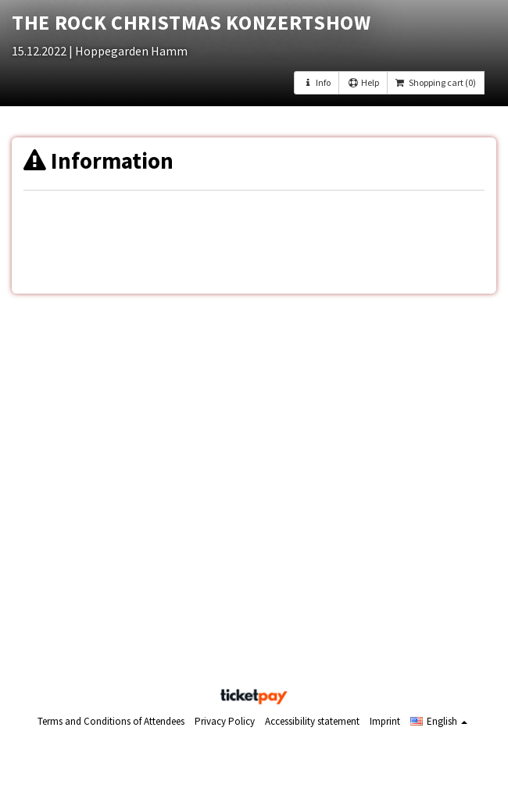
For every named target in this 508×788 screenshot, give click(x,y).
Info (316, 82)
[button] (438, 721)
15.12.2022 (40, 51)
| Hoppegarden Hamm (128, 51)
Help (362, 82)
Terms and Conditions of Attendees (111, 721)
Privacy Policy (225, 721)
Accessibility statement (312, 721)
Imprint (385, 721)
